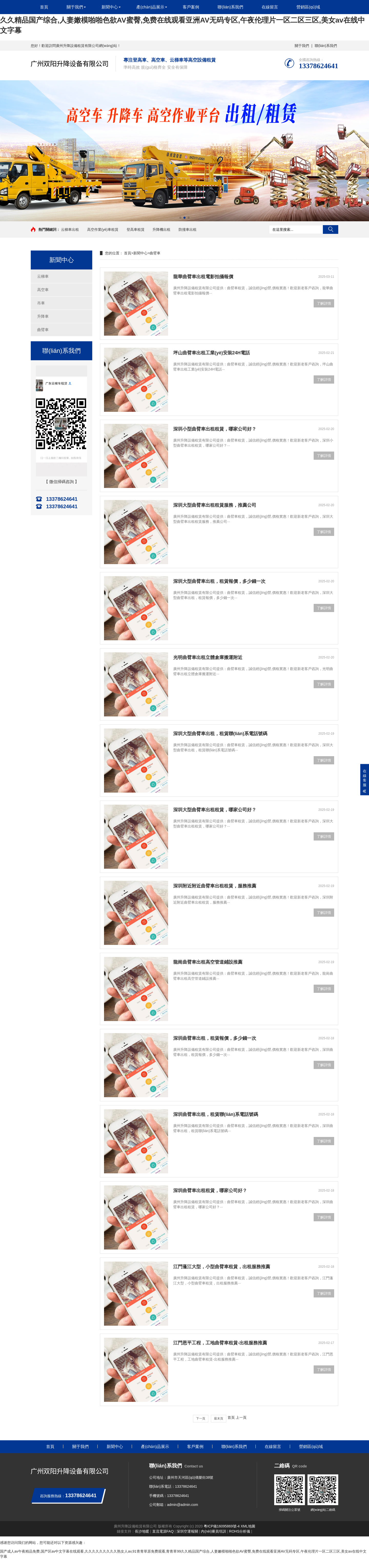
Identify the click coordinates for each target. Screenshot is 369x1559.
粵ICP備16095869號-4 (222, 1526)
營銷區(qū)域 (308, 7)
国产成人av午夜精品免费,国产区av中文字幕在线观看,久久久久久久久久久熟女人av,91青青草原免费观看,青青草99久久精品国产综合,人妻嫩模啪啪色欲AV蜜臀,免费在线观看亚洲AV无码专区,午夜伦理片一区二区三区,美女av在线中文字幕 (182, 20)
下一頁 (200, 1418)
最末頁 (218, 1418)
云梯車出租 (70, 229)
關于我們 (302, 46)
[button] (180, 218)
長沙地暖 (142, 1531)
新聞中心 (109, 7)
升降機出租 (161, 229)
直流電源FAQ (163, 1531)
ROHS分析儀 (239, 1531)
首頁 (44, 7)
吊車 (41, 303)
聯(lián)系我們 (326, 46)
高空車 (43, 289)
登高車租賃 (136, 229)
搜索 (330, 229)
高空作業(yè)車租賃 (102, 229)
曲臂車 (43, 329)
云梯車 (43, 276)
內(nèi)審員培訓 (213, 1531)
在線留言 (270, 7)
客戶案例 (191, 7)
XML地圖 (248, 1526)
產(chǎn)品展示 (150, 7)
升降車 (43, 316)
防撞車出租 (188, 229)
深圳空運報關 (187, 1531)
